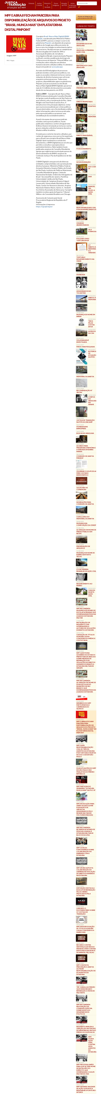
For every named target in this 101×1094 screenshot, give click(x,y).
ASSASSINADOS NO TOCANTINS (83, 292)
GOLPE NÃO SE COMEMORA (82, 488)
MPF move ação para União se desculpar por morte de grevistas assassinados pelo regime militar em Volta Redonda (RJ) (85, 809)
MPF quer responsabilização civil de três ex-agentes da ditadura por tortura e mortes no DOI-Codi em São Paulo (86, 750)
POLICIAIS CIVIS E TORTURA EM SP (82, 239)
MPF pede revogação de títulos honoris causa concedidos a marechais (85, 929)
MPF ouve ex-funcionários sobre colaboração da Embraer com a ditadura (85, 851)
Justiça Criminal (39, 4)
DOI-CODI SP (92, 167)
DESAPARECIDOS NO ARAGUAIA (84, 44)
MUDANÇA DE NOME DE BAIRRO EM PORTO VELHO (85, 554)
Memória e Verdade (47, 5)
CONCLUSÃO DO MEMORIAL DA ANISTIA (85, 517)
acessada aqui (57, 67)
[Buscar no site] (87, 3)
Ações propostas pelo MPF (72, 5)
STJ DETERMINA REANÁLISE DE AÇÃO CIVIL (86, 570)
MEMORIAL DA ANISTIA (85, 376)
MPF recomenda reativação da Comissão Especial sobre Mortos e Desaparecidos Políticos (84, 1009)
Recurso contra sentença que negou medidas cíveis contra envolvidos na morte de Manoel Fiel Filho (86, 948)
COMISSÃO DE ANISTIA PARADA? (85, 457)
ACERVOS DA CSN (92, 332)
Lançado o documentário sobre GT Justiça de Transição (85, 911)
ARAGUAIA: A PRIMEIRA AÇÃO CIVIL (85, 51)
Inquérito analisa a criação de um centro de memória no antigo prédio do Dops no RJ (86, 1029)
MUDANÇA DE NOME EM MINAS (85, 315)
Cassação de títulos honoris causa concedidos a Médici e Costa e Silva (85, 637)
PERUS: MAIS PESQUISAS (85, 347)
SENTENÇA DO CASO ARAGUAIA (84, 66)
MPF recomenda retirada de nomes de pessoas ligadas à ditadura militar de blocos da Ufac (85, 831)
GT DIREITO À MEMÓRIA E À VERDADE (92, 248)
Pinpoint (48, 43)
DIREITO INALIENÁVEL (84, 135)
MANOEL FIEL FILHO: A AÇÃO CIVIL (91, 190)
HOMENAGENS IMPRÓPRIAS (82, 427)
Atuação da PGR (64, 4)
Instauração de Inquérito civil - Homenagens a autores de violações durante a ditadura (86, 626)
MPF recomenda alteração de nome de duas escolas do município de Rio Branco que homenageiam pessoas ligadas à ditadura (86, 686)
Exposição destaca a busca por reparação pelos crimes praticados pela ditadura (85, 891)
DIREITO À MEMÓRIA (92, 298)
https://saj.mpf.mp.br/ (44, 206)
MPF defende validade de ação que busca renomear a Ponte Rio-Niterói (86, 1089)
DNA (90, 176)
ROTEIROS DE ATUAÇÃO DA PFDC (92, 354)
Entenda (31, 3)
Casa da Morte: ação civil (91, 593)
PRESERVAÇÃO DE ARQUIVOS (83, 547)
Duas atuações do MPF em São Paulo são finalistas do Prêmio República (86, 771)
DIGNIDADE (80, 274)
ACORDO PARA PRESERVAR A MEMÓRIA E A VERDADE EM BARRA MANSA (86, 448)
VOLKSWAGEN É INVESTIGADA (82, 341)
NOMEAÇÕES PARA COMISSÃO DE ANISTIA (85, 503)
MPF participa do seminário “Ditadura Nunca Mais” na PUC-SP (85, 788)
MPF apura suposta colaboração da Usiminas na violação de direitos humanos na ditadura (85, 871)
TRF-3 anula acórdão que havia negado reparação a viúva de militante (85, 990)
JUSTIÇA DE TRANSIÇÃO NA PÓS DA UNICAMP (85, 421)
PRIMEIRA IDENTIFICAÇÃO (86, 88)
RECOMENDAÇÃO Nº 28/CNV (84, 391)
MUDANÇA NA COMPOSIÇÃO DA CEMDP (86, 524)
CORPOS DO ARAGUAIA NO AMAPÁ (92, 400)
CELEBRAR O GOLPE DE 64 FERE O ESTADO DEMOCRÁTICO (86, 473)
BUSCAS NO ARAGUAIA (85, 433)
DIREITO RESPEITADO (84, 101)
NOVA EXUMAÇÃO (83, 162)
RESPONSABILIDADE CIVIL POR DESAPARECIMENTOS (86, 208)
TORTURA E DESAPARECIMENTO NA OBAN (85, 259)
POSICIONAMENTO (83, 149)
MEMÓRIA (92, 116)
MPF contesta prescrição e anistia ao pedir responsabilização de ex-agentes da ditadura (86, 969)
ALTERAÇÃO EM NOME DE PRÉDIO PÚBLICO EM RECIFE (86, 531)
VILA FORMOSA (92, 230)
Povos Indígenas (56, 4)
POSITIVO (92, 106)
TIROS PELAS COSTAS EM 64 (91, 324)
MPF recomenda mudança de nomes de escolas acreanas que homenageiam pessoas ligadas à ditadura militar (86, 613)
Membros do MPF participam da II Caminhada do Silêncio (83, 706)
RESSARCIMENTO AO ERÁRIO (84, 584)
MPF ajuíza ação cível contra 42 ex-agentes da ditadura (92, 1044)
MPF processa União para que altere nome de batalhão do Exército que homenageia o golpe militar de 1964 (85, 1069)
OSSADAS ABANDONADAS (82, 224)
